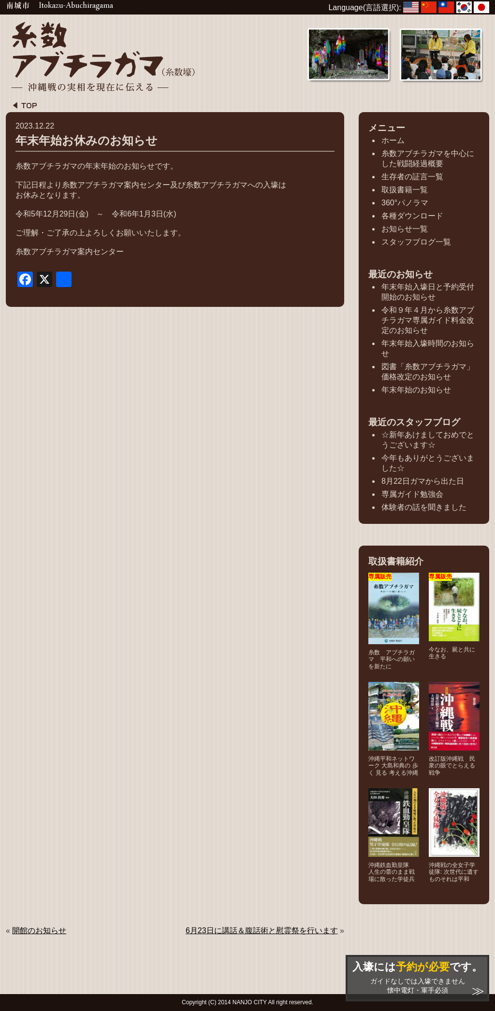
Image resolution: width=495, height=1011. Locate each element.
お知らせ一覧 (404, 229)
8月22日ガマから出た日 (422, 481)
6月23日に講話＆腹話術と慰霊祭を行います (262, 930)
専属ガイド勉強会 (412, 494)
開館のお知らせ (39, 930)
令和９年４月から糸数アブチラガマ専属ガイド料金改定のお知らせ (427, 320)
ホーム (393, 140)
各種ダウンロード (412, 216)
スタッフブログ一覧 (416, 242)
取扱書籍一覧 (404, 190)
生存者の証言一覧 (412, 177)
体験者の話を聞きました (423, 507)
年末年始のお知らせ (416, 390)
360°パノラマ (404, 203)
